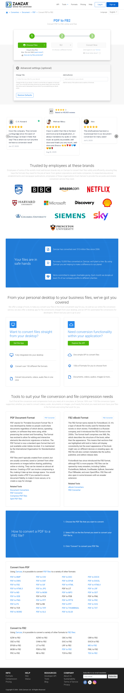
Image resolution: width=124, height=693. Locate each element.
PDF (34, 12)
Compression (11, 679)
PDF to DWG (15, 581)
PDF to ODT (93, 592)
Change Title (20, 75)
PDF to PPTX (67, 600)
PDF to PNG (15, 600)
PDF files (47, 571)
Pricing (83, 5)
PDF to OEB (15, 596)
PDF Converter (50, 418)
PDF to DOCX (93, 577)
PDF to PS (14, 604)
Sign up (112, 5)
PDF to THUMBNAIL (70, 608)
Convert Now (91, 45)
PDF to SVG (93, 604)
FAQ (26, 676)
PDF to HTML (68, 585)
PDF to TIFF (41, 608)
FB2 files (71, 632)
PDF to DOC (67, 577)
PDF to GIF (40, 585)
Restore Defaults (25, 95)
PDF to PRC (93, 600)
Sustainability (69, 679)
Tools (64, 5)
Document (26, 12)
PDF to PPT (41, 600)
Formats (74, 5)
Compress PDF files (18, 496)
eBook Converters (76, 487)
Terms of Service (71, 682)
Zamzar (19, 571)
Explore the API (78, 343)
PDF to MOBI (41, 592)
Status (28, 679)
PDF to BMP (15, 577)
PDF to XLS (41, 612)
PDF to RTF (67, 604)
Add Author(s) (68, 75)
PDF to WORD (16, 612)
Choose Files (30, 45)
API (57, 5)
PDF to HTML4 (94, 585)
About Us (68, 676)
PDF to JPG (41, 588)
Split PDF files (16, 499)
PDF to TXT (93, 608)
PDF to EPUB (67, 581)
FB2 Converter (108, 418)
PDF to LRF (92, 588)
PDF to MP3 (67, 592)
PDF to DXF (41, 581)
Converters (15, 12)
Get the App (19, 343)
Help (90, 5)
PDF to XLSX (67, 612)
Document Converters (19, 490)
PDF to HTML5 (16, 588)
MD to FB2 (92, 645)
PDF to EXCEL (94, 581)
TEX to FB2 (92, 653)
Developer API (50, 676)
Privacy (67, 685)
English (113, 12)
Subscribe (112, 676)
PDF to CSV (41, 577)
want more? (39, 52)
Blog (46, 682)
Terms (98, 50)
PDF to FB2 (15, 585)
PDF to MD (14, 592)
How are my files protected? (33, 55)
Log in (100, 5)
